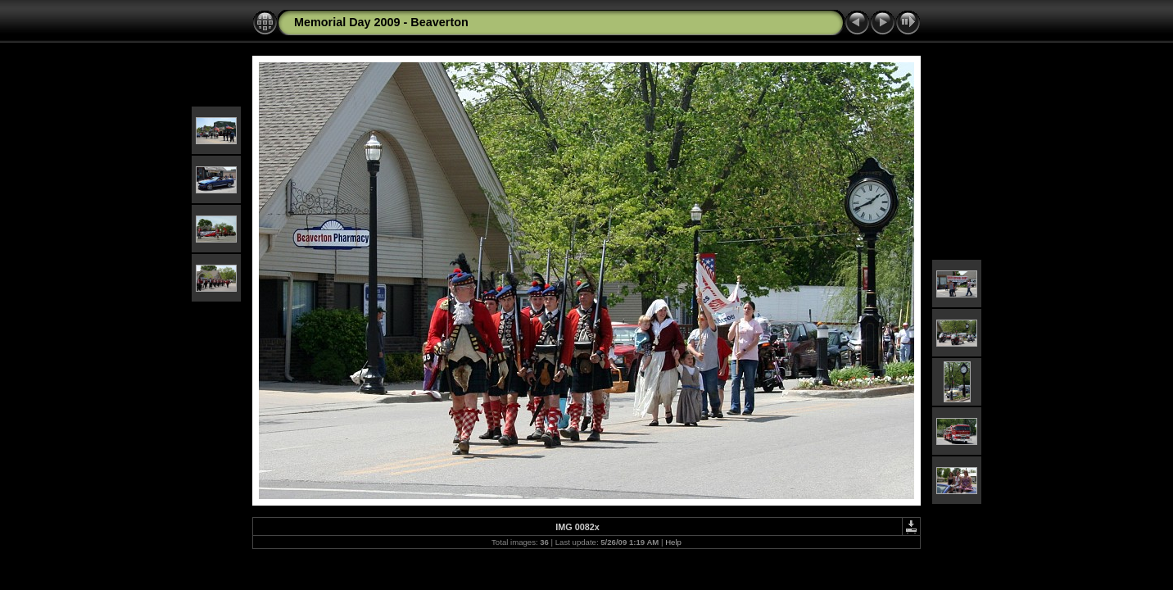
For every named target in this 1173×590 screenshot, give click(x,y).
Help (673, 542)
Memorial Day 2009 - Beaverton (381, 22)
